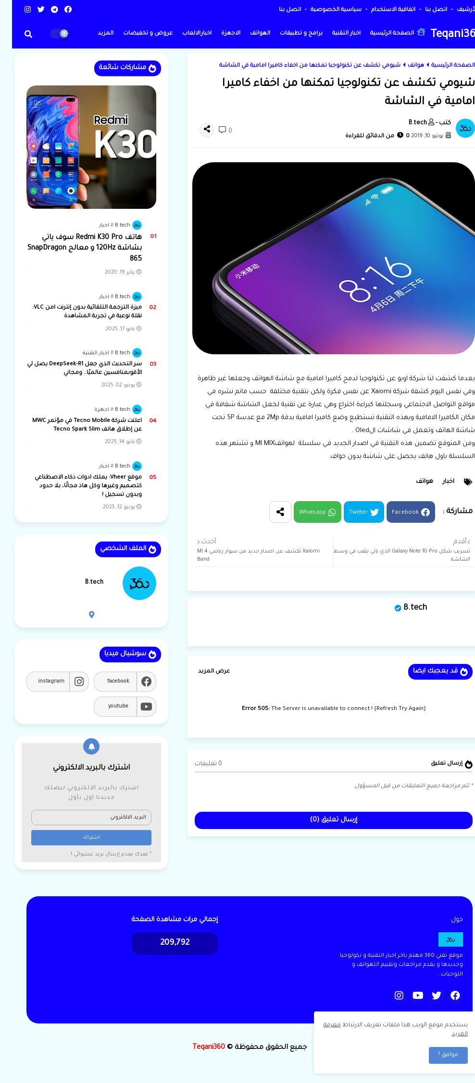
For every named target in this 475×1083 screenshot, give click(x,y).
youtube (106, 707)
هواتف (404, 66)
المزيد (93, 34)
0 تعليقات (196, 764)
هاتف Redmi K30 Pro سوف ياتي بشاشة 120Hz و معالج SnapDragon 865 (72, 249)
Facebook (393, 513)
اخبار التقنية (334, 34)
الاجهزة (218, 34)
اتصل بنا (423, 10)
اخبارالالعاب (185, 34)
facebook (106, 682)
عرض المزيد (202, 672)
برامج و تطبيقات (289, 34)
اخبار (436, 482)
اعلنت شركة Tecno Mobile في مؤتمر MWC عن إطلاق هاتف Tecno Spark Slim (75, 425)
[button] (16, 34)
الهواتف (248, 34)
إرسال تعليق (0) (321, 820)
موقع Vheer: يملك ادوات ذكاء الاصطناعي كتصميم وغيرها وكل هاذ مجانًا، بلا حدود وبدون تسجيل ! (76, 486)
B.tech (403, 608)
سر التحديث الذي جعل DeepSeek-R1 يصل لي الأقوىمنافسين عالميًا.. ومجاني (72, 368)
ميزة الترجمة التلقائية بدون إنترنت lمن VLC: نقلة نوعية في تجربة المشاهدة (75, 312)
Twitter (346, 513)
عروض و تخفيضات (136, 34)
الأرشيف (454, 10)
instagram (39, 682)
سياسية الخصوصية (323, 10)
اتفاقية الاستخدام (380, 10)
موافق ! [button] (436, 1055)
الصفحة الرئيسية (385, 32)
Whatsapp (300, 513)
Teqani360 (444, 35)
